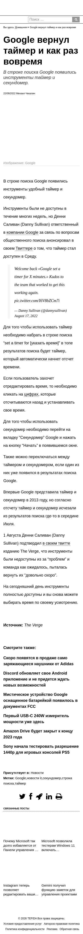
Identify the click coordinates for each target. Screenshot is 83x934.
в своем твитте (56, 543)
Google (20, 778)
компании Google (22, 232)
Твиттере (24, 248)
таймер (20, 783)
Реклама (52, 929)
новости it (34, 778)
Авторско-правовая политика (61, 923)
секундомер (52, 778)
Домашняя (21, 27)
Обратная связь (69, 929)
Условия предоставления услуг (22, 923)
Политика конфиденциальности (24, 929)
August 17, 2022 (25, 316)
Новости (37, 773)
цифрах (31, 394)
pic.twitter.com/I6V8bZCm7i (37, 300)
